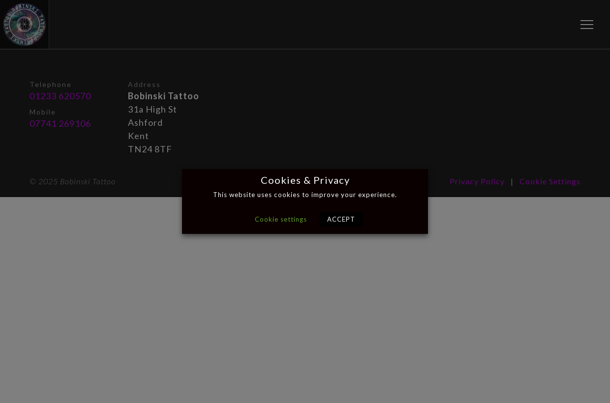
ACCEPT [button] (341, 219)
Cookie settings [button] (281, 219)
